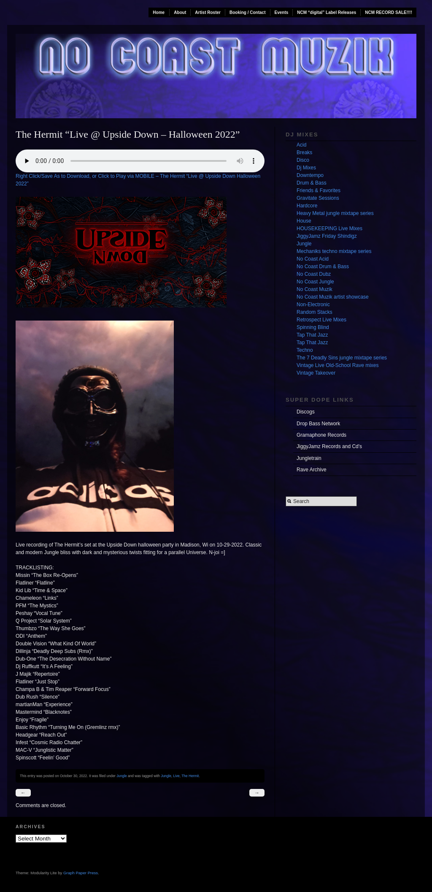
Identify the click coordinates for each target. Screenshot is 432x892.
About (180, 12)
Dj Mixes (306, 168)
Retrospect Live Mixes (321, 320)
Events (282, 12)
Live (176, 776)
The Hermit (190, 776)
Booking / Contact (248, 12)
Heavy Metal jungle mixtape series (335, 213)
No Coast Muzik (314, 289)
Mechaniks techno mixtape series (334, 251)
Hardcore (307, 206)
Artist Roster (208, 12)
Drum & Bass (312, 183)
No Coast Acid (313, 259)
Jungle (121, 776)
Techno (305, 350)
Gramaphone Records (321, 435)
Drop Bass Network (318, 424)
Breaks (304, 152)
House (304, 221)
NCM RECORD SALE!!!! (388, 12)
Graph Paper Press (80, 872)
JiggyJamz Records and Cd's (329, 446)
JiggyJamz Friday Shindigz (327, 236)
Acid (301, 145)
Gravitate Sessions (318, 198)
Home (159, 12)
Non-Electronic (313, 304)
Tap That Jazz (312, 335)
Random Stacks (314, 312)
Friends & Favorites (318, 190)
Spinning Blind (313, 327)
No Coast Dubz (314, 274)
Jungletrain (309, 458)
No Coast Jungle (315, 282)
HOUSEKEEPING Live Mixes (329, 228)
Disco (303, 160)
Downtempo (310, 175)
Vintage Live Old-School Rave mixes (338, 365)
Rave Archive (312, 470)
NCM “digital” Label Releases (326, 12)
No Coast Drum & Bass (323, 266)
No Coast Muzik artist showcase (333, 297)
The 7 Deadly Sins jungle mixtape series (342, 358)
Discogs (306, 412)
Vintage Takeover (316, 373)
